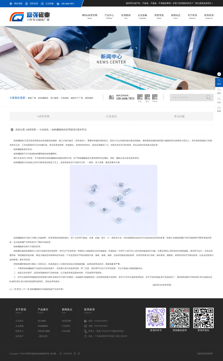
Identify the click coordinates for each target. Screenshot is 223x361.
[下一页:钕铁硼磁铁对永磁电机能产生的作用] (43, 289)
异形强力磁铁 (44, 331)
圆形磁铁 (89, 98)
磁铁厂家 (32, 98)
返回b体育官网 (205, 354)
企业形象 (50, 3)
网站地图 (18, 3)
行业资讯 (111, 116)
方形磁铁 (65, 98)
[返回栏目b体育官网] (162, 285)
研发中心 (19, 331)
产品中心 (109, 17)
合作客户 (19, 336)
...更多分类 (43, 336)
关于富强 (192, 17)
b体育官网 (43, 116)
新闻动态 (175, 17)
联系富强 (209, 17)
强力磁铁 (54, 98)
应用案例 (126, 17)
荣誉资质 (34, 3)
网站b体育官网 (89, 17)
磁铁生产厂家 (77, 98)
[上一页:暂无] (15, 289)
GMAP (67, 354)
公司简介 (19, 321)
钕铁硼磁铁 (43, 98)
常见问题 (179, 116)
